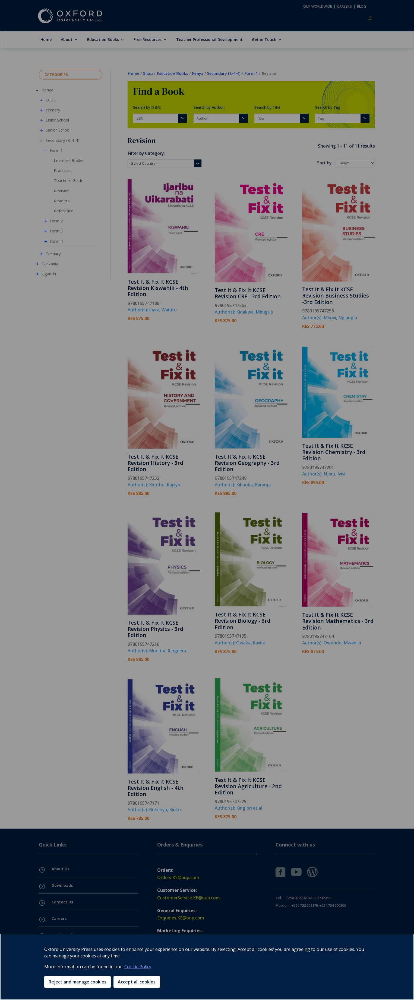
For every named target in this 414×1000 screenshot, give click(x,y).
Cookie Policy (137, 967)
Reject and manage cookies (77, 982)
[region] (207, 967)
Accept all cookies (137, 982)
